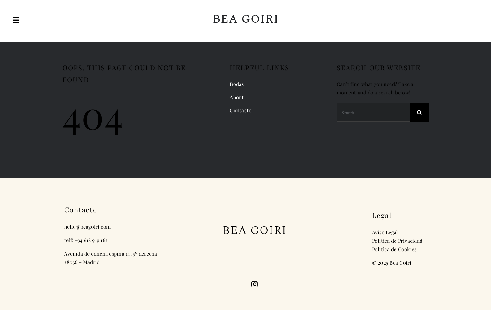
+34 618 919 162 (91, 240)
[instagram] (254, 284)
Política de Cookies (394, 249)
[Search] (419, 112)
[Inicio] (245, 20)
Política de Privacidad (397, 240)
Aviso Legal (385, 232)
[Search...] (373, 112)
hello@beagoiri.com (87, 226)
